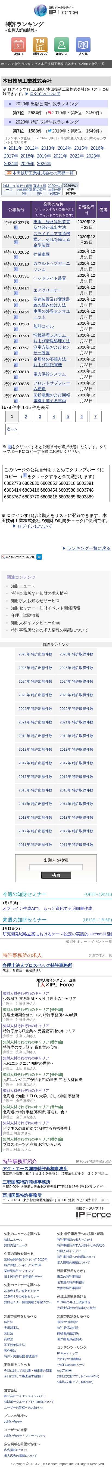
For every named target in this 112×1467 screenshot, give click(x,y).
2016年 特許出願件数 (35, 777)
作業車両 (41, 254)
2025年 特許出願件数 (35, 668)
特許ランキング (26, 64)
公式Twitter (64, 1370)
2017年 (11, 156)
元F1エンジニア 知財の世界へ (57, 1066)
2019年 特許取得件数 (77, 736)
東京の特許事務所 (69, 1276)
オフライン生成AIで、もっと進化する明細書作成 (47, 908)
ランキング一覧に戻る (89, 548)
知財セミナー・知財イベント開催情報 (45, 608)
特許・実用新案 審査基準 (21, 1356)
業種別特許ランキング (19, 1270)
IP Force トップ (67, 1353)
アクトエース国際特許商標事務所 (35, 1168)
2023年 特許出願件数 (35, 695)
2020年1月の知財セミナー (21, 1290)
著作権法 (10, 1350)
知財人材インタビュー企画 (35, 622)
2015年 (81, 148)
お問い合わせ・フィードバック (25, 1435)
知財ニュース (9, 188)
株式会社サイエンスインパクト (25, 1396)
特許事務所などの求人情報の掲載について (49, 630)
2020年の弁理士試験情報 (74, 1302)
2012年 (32, 148)
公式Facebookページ (71, 1364)
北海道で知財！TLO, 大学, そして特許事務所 (57, 1098)
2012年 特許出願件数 (35, 831)
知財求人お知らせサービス (35, 600)
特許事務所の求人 (22, 955)
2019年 (44, 156)
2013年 (48, 148)
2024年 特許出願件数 (35, 681)
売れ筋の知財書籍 (69, 1359)
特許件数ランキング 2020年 (23, 1265)
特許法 (8, 1322)
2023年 (93, 156)
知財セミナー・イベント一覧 (89, 941)
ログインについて (45, 94)
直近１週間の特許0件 (39, 189)
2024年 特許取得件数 (77, 681)
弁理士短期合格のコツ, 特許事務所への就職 (57, 1017)
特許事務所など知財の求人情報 (39, 593)
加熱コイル (43, 326)
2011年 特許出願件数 (35, 845)
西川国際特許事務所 (22, 1195)
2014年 (65, 148)
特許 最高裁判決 (68, 1327)
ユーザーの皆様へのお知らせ (23, 1407)
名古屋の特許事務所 (70, 1282)
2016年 (98, 148)
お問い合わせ (13, 1421)
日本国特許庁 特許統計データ (24, 1276)
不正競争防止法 (14, 1344)
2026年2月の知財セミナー (21, 1296)
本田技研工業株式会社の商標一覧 (40, 173)
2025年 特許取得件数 (77, 668)
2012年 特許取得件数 (77, 831)
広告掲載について (16, 1449)
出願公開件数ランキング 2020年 (26, 1259)
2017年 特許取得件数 (77, 763)
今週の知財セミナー (25, 894)
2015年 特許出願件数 (35, 790)
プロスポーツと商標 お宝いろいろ (57, 1147)
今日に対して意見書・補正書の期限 (28, 1370)
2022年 (77, 156)
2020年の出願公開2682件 (55, 189)
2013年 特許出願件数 (35, 817)
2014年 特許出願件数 (35, 804)
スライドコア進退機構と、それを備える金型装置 (51, 239)
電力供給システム (49, 374)
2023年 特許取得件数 (77, 695)
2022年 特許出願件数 (35, 709)
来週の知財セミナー (25, 920)
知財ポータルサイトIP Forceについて (29, 1401)
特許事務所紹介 (20, 1161)
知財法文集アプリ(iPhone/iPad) (78, 1376)
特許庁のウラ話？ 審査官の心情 (57, 1050)
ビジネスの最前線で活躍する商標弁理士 (57, 1131)
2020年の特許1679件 (71, 189)
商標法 (8, 1339)
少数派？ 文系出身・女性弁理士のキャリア (57, 1001)
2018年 (27, 156)
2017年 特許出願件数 (35, 763)
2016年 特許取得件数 (77, 777)
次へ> (12, 429)
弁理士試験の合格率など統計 (76, 1307)
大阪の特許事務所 (69, 1288)
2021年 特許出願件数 (35, 722)
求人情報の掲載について (73, 1262)
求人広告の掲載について (20, 1455)
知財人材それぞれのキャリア (26, 993)
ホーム (6, 64)
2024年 (11, 163)
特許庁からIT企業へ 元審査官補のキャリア (57, 1033)
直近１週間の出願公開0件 (24, 189)
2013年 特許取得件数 (77, 817)
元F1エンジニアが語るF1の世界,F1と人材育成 (57, 1082)
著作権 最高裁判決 (69, 1339)
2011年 (15, 148)
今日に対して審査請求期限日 (23, 1376)
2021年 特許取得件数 (77, 722)
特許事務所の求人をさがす (75, 1239)
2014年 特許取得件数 (77, 804)
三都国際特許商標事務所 (26, 1182)
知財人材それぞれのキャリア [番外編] (33, 1009)
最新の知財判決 (67, 1322)
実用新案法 (11, 1327)
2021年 (60, 156)
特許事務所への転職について (76, 1256)
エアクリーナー (47, 290)
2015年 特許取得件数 (77, 790)
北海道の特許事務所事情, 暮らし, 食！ (57, 1114)
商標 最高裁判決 (68, 1333)
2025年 (27, 163)
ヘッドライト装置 (49, 278)
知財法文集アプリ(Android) (75, 1381)
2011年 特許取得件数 (77, 845)
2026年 (44, 163)
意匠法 (8, 1333)
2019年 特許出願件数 (35, 736)
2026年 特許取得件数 (77, 654)
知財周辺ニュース (16, 1245)
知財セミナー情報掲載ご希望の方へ (28, 1302)
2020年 (82, 64)
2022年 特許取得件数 (77, 709)
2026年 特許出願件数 (35, 654)
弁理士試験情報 (25, 615)
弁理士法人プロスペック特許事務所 (37, 965)
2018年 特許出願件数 (35, 749)
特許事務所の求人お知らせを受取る (81, 1245)
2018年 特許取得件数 (77, 749)
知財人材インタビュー (72, 1251)
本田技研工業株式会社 (57, 64)
